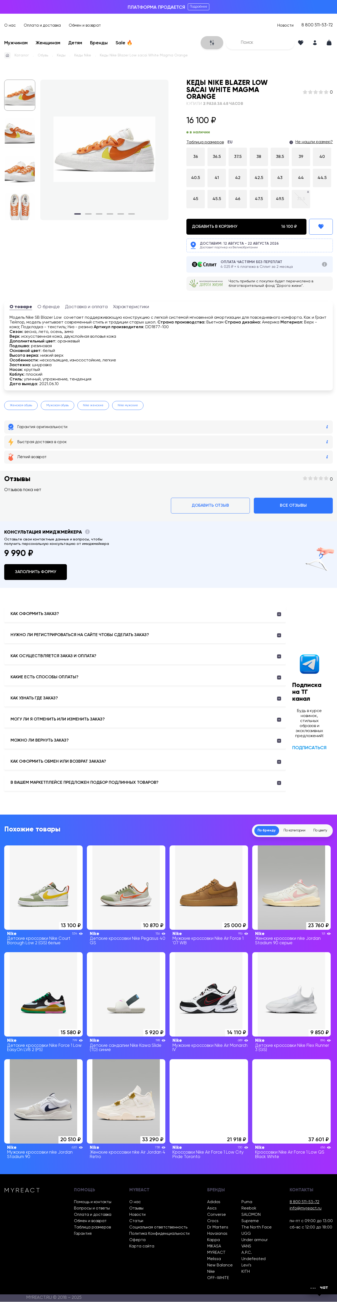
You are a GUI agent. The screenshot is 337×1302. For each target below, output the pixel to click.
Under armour (254, 1240)
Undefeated (253, 1259)
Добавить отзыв (210, 506)
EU (229, 142)
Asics (212, 1209)
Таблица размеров (205, 142)
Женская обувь (21, 405)
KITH (245, 1272)
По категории (285, 830)
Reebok (248, 1209)
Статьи (136, 1221)
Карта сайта (141, 1246)
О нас (10, 25)
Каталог (21, 55)
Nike (211, 1272)
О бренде (48, 306)
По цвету (317, 830)
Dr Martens (217, 1228)
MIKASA (214, 1246)
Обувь (43, 55)
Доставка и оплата (86, 306)
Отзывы (136, 1209)
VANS (246, 1246)
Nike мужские (128, 405)
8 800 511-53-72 (317, 25)
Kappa (213, 1240)
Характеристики (131, 306)
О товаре (20, 306)
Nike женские (93, 405)
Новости (285, 25)
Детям (75, 43)
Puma (246, 1202)
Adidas (213, 1202)
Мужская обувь (57, 405)
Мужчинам (16, 43)
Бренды (99, 43)
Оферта (137, 1240)
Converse (216, 1215)
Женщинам (48, 43)
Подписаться (309, 748)
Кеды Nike (82, 55)
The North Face (256, 1228)
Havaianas (217, 1234)
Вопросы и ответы (92, 1209)
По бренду (251, 830)
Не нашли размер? (314, 142)
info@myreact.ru (305, 1209)
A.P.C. (246, 1253)
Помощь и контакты (92, 1202)
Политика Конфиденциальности (159, 1234)
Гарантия (83, 1234)
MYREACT (216, 1253)
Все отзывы (293, 506)
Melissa (214, 1259)
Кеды (61, 55)
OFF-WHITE (218, 1278)
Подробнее (198, 6)
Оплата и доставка (42, 25)
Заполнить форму (35, 572)
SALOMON (251, 1215)
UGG (246, 1234)
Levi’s (246, 1265)
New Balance (220, 1265)
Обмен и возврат (85, 25)
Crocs (213, 1221)
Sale (124, 43)
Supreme (250, 1221)
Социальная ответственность (158, 1228)
